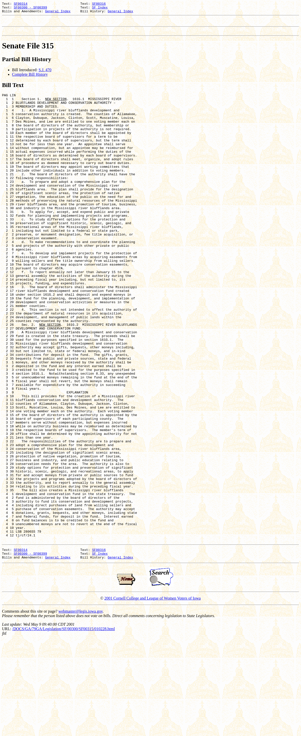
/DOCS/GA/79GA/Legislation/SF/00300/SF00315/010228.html (63, 725)
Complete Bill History (30, 79)
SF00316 (99, 4)
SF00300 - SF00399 (30, 9)
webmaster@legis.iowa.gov (80, 707)
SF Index (100, 9)
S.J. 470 (45, 74)
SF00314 (21, 4)
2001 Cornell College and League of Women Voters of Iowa (152, 694)
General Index (57, 13)
